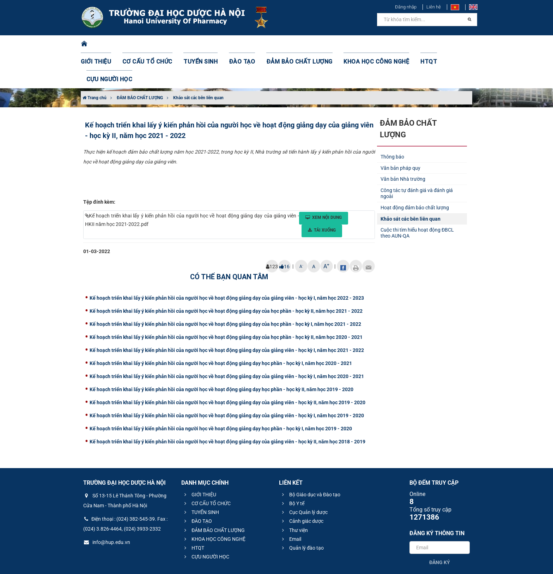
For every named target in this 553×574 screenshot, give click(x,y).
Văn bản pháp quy (400, 133)
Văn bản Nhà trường (403, 144)
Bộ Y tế (292, 468)
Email (290, 504)
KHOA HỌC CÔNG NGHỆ (355, 44)
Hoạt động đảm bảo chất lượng (415, 172)
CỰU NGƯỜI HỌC (442, 44)
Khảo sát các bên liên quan (198, 62)
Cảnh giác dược (301, 486)
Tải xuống (322, 194)
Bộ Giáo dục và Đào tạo (310, 459)
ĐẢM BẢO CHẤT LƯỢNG (287, 44)
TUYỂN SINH (199, 44)
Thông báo (392, 121)
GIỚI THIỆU (105, 44)
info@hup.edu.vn (106, 507)
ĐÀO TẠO (236, 44)
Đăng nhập (406, 7)
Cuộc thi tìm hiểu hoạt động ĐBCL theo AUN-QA (417, 197)
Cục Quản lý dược (304, 477)
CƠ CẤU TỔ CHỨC (151, 44)
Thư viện (294, 495)
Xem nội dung (323, 182)
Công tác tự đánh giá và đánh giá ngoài (417, 158)
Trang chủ (95, 62)
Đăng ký (439, 527)
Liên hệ (433, 7)
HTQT (403, 44)
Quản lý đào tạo (302, 512)
